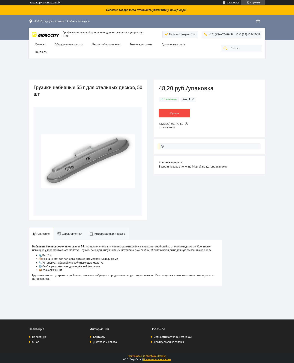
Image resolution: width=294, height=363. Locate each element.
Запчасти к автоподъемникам (173, 336)
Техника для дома (141, 44)
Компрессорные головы (169, 341)
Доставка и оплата (173, 44)
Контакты (41, 51)
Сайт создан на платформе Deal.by (147, 356)
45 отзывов (233, 2)
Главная (40, 44)
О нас (35, 341)
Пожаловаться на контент (157, 359)
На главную (39, 336)
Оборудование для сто (69, 44)
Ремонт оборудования (106, 44)
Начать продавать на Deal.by (45, 2)
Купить (174, 113)
